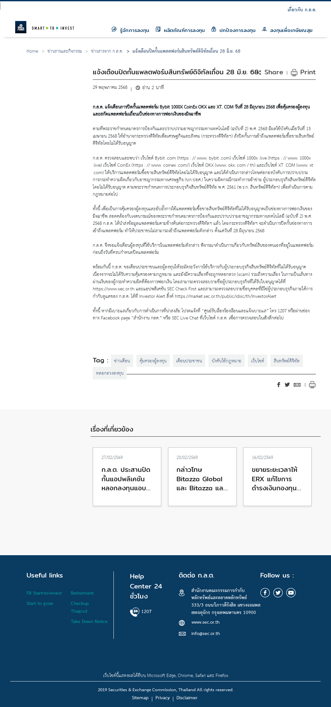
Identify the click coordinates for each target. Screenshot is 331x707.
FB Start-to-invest (44, 593)
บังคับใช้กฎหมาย (226, 361)
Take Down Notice (89, 622)
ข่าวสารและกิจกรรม (65, 51)
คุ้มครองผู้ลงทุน (153, 361)
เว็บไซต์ (257, 361)
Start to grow (40, 603)
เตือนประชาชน (189, 361)
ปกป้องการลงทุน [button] (233, 30)
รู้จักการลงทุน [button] (130, 30)
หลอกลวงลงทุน (109, 373)
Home (32, 51)
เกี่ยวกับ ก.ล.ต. (302, 10)
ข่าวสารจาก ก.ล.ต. (107, 51)
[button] (271, 72)
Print (303, 72)
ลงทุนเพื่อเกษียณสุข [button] (287, 30)
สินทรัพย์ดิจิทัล (287, 361)
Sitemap (140, 698)
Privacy (162, 698)
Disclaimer (187, 698)
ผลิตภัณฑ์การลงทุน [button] (180, 30)
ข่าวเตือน (122, 361)
